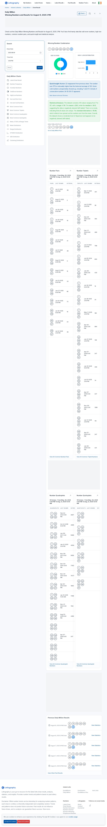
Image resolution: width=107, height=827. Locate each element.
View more (46, 809)
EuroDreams (81, 790)
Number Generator (69, 808)
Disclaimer (81, 808)
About (79, 804)
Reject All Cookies (23, 821)
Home (7, 7)
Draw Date (10, 49)
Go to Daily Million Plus (55, 130)
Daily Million (27, 7)
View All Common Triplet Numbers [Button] (87, 457)
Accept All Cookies (10, 821)
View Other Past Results (55, 773)
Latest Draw (66, 804)
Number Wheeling (68, 811)
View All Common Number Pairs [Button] (59, 457)
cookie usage (73, 817)
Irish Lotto (95, 790)
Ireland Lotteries (16, 7)
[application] (60, 64)
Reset (9, 67)
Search (9, 43)
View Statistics (95, 725)
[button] (49, 3)
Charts (81, 13)
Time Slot (10, 57)
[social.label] (90, 806)
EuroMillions (67, 790)
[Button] (100, 3)
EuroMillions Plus (83, 792)
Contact (80, 806)
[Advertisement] (53, 22)
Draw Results (67, 806)
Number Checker (68, 809)
